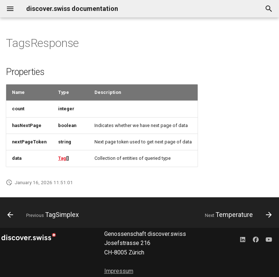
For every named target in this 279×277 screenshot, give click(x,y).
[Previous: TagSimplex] (44, 214)
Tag (62, 158)
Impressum (118, 271)
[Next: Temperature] (237, 214)
